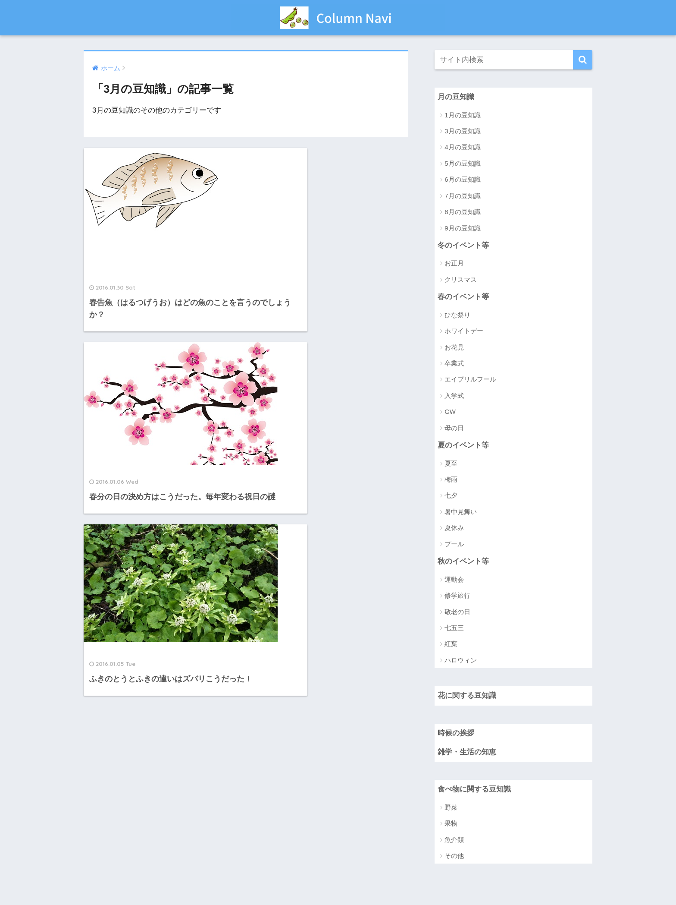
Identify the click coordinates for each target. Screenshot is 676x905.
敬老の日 (457, 612)
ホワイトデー (463, 331)
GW (450, 412)
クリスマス (460, 280)
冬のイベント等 (463, 245)
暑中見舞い (460, 512)
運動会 (454, 579)
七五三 (454, 628)
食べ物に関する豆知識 (474, 790)
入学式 (454, 396)
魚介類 (454, 840)
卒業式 (454, 363)
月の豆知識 (456, 97)
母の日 (454, 428)
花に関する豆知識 (467, 696)
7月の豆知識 (462, 195)
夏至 (450, 463)
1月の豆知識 (462, 115)
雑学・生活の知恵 (467, 753)
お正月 (454, 263)
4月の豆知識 (462, 147)
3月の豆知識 (462, 131)
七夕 (450, 496)
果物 (450, 824)
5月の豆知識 (462, 163)
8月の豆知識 (462, 212)
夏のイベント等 (463, 445)
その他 (454, 857)
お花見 (454, 347)
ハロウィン (460, 660)
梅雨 (450, 479)
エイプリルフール (470, 379)
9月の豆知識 (462, 228)
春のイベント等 (463, 297)
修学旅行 (457, 596)
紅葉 (450, 644)
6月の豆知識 (462, 179)
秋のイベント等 (463, 562)
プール (454, 544)
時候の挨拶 (456, 733)
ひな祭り (457, 315)
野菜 (450, 808)
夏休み (454, 528)
